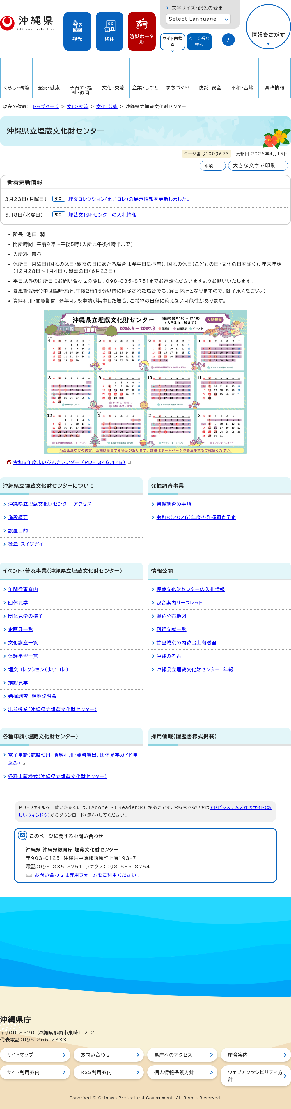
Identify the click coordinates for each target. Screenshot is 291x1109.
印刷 (208, 166)
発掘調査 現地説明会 (32, 696)
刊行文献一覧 (172, 629)
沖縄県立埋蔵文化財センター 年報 (195, 669)
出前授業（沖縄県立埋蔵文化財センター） (52, 709)
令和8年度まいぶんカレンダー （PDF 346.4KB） (72, 462)
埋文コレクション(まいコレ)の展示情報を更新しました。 (129, 199)
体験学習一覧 (23, 656)
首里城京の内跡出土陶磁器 (187, 642)
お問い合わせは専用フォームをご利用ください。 (87, 875)
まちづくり (177, 87)
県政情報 (275, 87)
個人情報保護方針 (174, 1072)
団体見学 (18, 602)
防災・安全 (210, 87)
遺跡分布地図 (172, 616)
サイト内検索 (172, 41)
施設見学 (18, 683)
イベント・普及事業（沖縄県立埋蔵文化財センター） (63, 570)
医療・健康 (48, 87)
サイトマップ (20, 1054)
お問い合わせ (95, 1054)
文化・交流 (113, 87)
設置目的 (18, 530)
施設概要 (18, 517)
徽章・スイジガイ (25, 544)
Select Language (193, 19)
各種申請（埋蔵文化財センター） (41, 736)
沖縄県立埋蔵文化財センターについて (49, 485)
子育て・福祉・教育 (81, 90)
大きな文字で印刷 (254, 165)
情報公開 (162, 570)
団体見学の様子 (25, 616)
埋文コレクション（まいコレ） (38, 669)
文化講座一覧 (23, 642)
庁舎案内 (238, 1054)
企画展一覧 (20, 629)
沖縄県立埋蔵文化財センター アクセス (50, 504)
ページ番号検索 (199, 41)
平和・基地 (242, 87)
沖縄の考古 (169, 656)
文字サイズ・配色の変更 (197, 8)
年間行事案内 (23, 589)
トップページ (46, 106)
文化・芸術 (107, 106)
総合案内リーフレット (180, 602)
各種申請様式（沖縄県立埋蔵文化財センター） (57, 776)
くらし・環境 (16, 87)
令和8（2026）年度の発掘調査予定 (196, 517)
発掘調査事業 (167, 485)
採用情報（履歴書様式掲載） (184, 736)
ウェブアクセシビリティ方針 (255, 1076)
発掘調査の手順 (174, 504)
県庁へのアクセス (173, 1054)
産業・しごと (145, 87)
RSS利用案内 (96, 1072)
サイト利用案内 (23, 1072)
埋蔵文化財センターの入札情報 (102, 214)
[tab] (172, 41)
